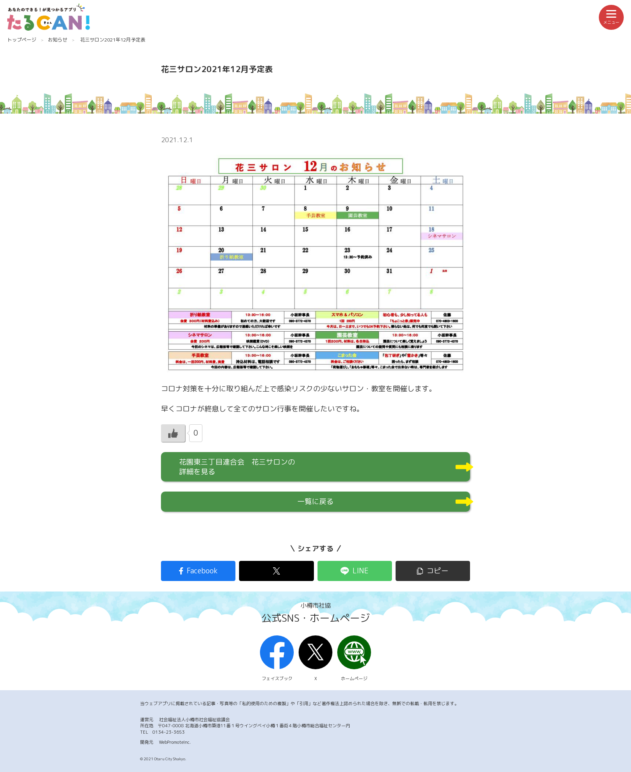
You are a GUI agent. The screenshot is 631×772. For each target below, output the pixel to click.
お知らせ (57, 39)
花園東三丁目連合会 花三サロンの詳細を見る (237, 467)
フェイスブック (277, 658)
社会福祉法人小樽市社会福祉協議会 (194, 719)
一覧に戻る (315, 501)
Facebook (202, 571)
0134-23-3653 (169, 732)
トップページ (21, 39)
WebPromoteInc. (175, 742)
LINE (361, 571)
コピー (437, 571)
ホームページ (354, 658)
